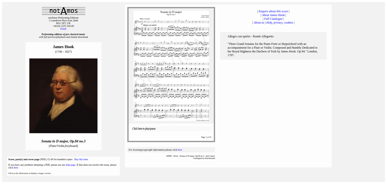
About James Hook (273, 15)
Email (63, 28)
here (16, 167)
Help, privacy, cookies (279, 22)
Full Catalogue (273, 19)
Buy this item (81, 159)
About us (259, 22)
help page (70, 164)
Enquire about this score (273, 11)
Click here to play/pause (143, 128)
